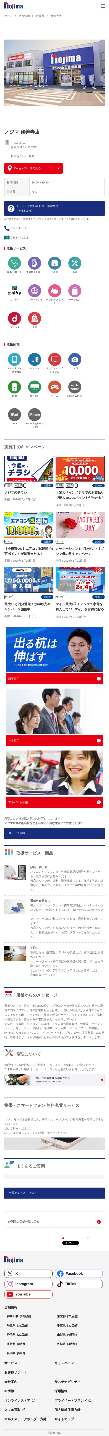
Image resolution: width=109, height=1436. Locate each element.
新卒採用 (13, 678)
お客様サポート (15, 1372)
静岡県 (40, 15)
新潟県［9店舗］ (17, 1353)
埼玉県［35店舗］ (18, 1325)
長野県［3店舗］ (17, 1344)
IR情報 (9, 1391)
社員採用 (13, 740)
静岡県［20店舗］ (18, 1334)
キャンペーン (64, 1363)
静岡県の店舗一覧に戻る (23, 1221)
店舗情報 (24, 15)
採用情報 (60, 1391)
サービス (10, 1363)
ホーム (8, 15)
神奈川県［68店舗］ (19, 1316)
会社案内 (10, 1382)
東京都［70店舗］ (68, 1316)
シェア (85, 1238)
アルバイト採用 (18, 802)
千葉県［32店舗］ (68, 1325)
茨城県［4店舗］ (67, 1344)
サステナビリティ (67, 1382)
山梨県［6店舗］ (67, 1334)
